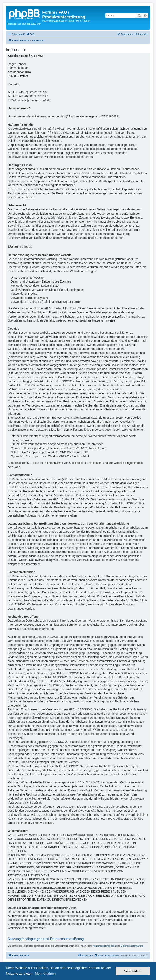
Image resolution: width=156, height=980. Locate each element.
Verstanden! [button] (132, 971)
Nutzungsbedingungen (104, 946)
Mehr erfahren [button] (45, 973)
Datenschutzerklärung (132, 946)
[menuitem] (30, 34)
